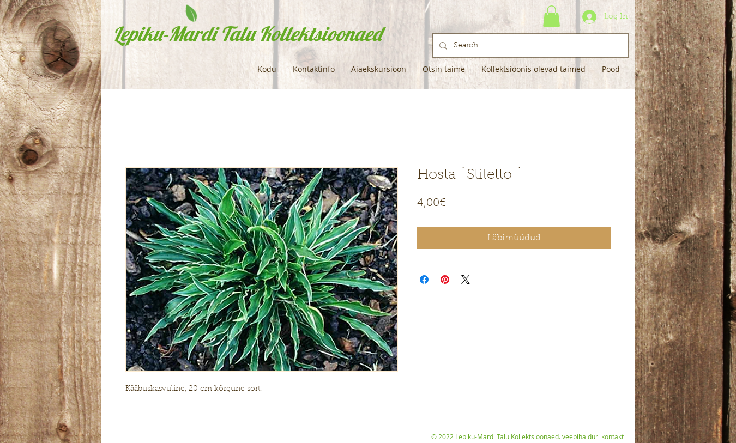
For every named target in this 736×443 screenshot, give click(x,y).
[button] (551, 16)
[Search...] (529, 45)
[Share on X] (465, 279)
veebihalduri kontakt (593, 436)
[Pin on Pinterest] (444, 279)
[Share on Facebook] (424, 279)
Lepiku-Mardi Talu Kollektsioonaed (247, 33)
